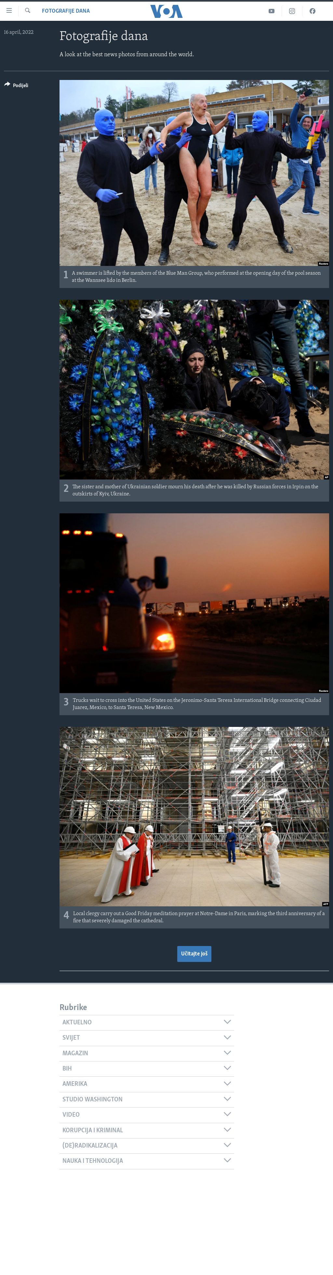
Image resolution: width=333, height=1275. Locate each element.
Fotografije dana (66, 11)
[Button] (16, 86)
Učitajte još (194, 954)
